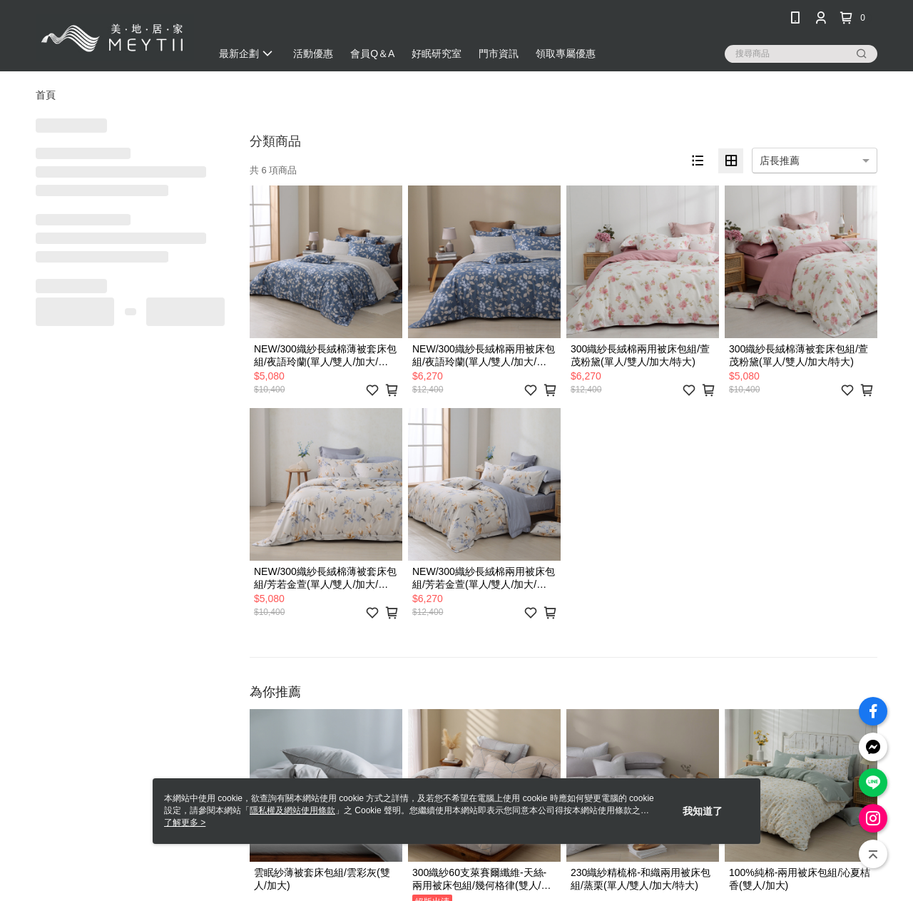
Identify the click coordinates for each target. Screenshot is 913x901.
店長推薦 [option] (780, 160)
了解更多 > (184, 823)
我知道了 (703, 811)
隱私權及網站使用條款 (292, 810)
